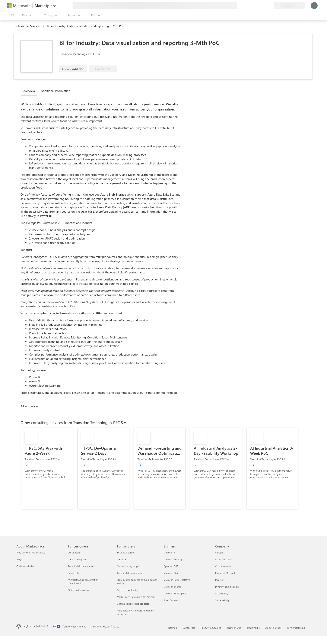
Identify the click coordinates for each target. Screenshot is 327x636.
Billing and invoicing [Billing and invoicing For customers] (78, 590)
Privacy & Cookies (211, 627)
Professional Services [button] (27, 26)
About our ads (273, 627)
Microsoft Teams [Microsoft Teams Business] (172, 586)
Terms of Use (234, 627)
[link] (47, 468)
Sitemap (172, 627)
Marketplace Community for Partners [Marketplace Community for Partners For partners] (136, 596)
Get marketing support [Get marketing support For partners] (128, 566)
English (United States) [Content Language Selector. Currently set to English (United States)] (35, 626)
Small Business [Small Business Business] (171, 600)
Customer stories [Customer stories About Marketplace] (25, 566)
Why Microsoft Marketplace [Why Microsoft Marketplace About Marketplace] (30, 552)
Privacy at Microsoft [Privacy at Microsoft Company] (225, 573)
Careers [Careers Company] (219, 552)
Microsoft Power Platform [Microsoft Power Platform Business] (177, 579)
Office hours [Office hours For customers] (74, 552)
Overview (28, 91)
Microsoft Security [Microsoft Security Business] (173, 559)
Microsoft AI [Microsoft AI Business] (170, 552)
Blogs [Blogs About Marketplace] (19, 559)
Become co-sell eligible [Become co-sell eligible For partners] (129, 590)
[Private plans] (270, 5)
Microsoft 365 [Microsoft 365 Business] (171, 573)
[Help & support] (260, 5)
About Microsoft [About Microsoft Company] (223, 559)
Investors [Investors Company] (220, 579)
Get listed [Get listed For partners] (122, 559)
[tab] (29, 90)
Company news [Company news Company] (223, 566)
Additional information (55, 91)
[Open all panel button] (11, 15)
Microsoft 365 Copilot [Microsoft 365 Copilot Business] (175, 593)
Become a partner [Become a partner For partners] (126, 552)
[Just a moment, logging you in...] (314, 5)
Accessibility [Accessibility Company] (221, 593)
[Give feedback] (255, 5)
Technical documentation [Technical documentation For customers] (81, 566)
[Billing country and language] (289, 5)
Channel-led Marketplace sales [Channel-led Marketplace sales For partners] (133, 603)
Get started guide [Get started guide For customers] (77, 559)
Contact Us (189, 627)
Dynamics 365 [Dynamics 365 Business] (171, 566)
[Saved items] (265, 5)
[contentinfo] (44, 26)
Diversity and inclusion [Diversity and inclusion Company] (227, 586)
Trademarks (253, 627)
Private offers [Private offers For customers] (75, 573)
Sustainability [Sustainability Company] (222, 600)
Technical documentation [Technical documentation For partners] (130, 573)
